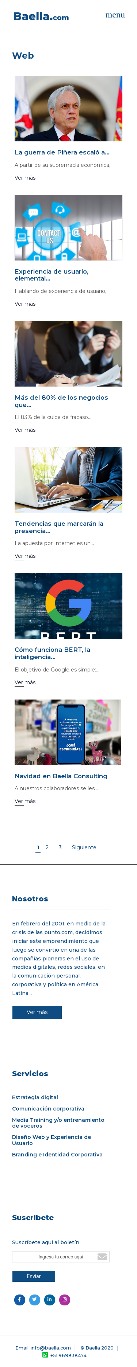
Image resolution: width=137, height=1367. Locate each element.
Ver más (37, 1012)
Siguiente (84, 847)
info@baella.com (51, 1348)
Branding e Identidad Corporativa (57, 1155)
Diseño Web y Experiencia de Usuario (51, 1140)
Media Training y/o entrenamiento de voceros (58, 1123)
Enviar (34, 1276)
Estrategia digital (35, 1097)
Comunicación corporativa (48, 1109)
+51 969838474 (64, 1355)
